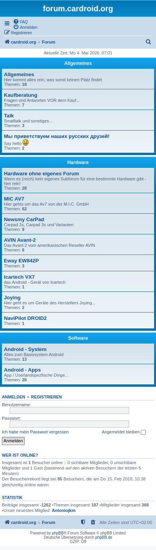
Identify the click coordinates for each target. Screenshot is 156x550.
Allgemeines (78, 63)
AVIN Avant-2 (20, 240)
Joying (12, 297)
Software (78, 338)
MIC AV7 (14, 199)
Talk (9, 116)
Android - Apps (22, 370)
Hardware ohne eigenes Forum (41, 173)
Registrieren (46, 397)
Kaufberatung (20, 95)
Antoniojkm (64, 510)
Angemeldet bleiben (124, 432)
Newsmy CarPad (24, 219)
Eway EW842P (21, 261)
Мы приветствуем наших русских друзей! (57, 136)
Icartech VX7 (19, 277)
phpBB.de (103, 537)
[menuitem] (20, 21)
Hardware (78, 162)
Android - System (25, 349)
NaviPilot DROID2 (25, 318)
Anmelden (13, 397)
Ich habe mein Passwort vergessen (35, 432)
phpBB (58, 533)
